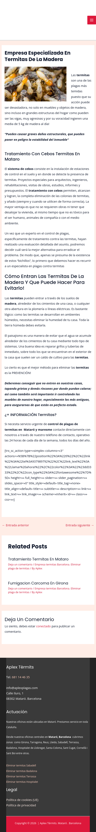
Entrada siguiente (80, 525)
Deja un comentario (20, 564)
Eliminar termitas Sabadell (21, 765)
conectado (43, 626)
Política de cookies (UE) (22, 800)
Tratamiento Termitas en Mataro (38, 559)
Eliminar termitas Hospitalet (22, 781)
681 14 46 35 (21, 677)
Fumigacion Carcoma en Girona (38, 583)
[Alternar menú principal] (91, 20)
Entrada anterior (15, 525)
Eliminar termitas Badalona (21, 771)
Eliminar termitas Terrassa (21, 776)
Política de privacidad (21, 805)
